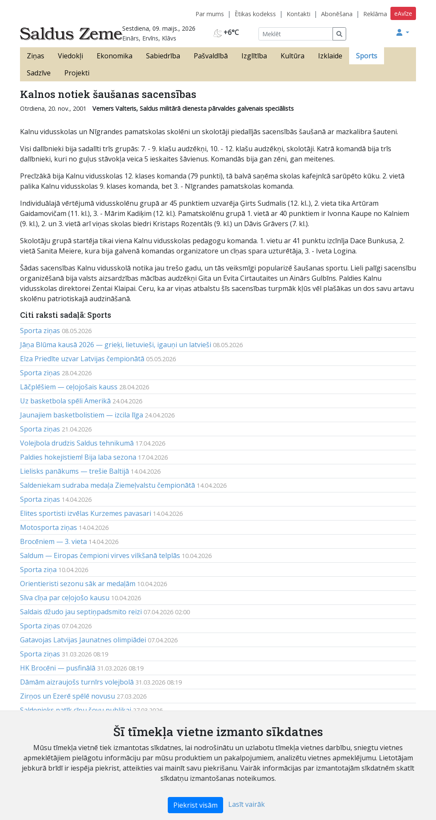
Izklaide (330, 55)
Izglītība (254, 55)
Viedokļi (70, 55)
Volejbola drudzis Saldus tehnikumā (77, 443)
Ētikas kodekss (255, 14)
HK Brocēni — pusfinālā (57, 668)
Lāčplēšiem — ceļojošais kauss (69, 386)
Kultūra (292, 55)
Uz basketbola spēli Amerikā (65, 401)
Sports (366, 55)
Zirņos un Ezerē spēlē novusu (67, 696)
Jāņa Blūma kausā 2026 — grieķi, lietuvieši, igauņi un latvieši (115, 344)
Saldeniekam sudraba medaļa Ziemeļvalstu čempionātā (107, 485)
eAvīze (403, 13)
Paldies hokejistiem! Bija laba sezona (78, 457)
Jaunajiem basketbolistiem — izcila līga (81, 415)
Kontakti (298, 14)
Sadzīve (39, 73)
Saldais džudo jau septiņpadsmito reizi (81, 611)
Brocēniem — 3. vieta (53, 541)
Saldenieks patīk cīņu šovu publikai (75, 710)
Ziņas (35, 55)
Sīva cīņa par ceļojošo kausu (64, 597)
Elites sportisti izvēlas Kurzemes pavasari (85, 513)
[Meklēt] (295, 33)
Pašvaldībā (211, 55)
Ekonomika (114, 55)
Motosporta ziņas (48, 527)
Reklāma (375, 14)
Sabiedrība (163, 55)
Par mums (209, 14)
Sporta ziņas (40, 330)
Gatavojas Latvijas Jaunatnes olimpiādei (83, 639)
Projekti (76, 73)
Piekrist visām (195, 805)
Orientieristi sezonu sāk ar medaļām (77, 583)
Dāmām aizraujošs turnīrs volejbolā (77, 682)
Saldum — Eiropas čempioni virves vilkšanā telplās (100, 555)
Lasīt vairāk (246, 804)
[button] (403, 32)
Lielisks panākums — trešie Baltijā (74, 471)
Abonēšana (337, 14)
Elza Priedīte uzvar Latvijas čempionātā (82, 358)
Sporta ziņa (38, 569)
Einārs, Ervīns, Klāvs (149, 38)
